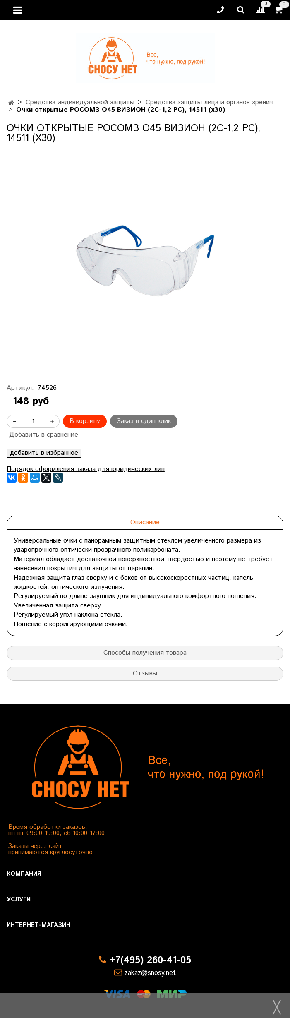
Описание (145, 522)
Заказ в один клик (144, 421)
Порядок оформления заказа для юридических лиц (86, 469)
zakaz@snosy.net (150, 973)
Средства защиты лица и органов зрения (209, 102)
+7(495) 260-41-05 (150, 960)
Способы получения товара (145, 653)
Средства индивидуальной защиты (80, 102)
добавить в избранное (44, 453)
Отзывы (145, 673)
